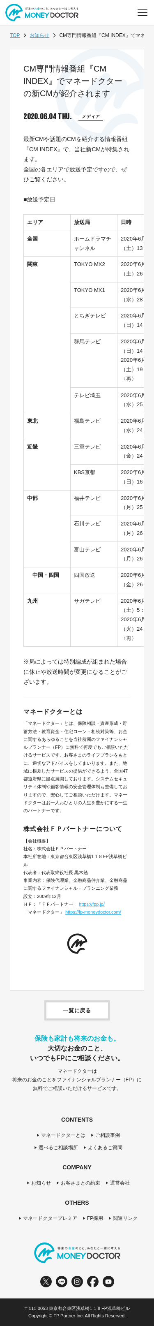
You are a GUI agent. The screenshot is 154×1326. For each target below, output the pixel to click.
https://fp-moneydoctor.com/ (93, 911)
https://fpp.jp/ (92, 904)
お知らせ (39, 35)
